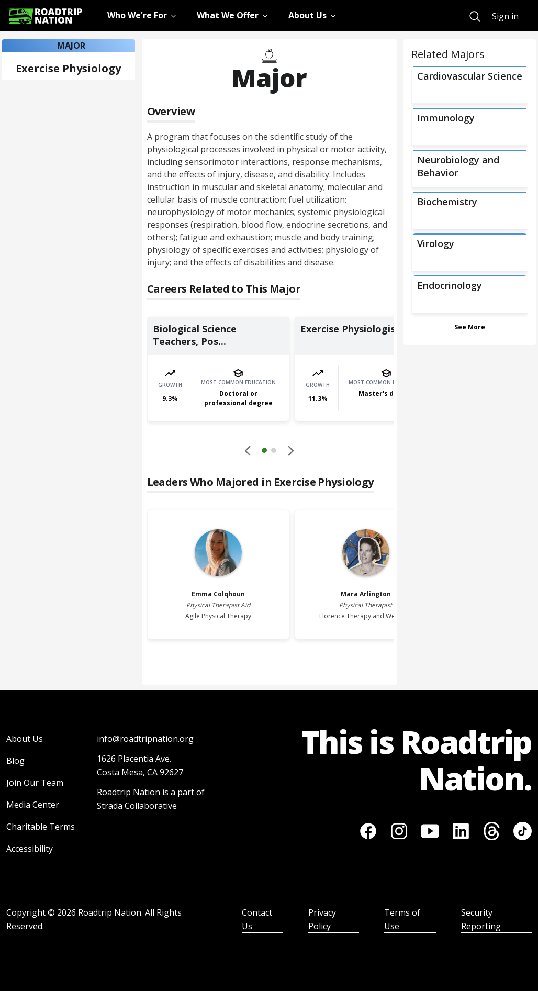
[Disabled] (248, 450)
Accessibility (29, 848)
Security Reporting (481, 919)
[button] (269, 452)
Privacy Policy (322, 919)
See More (469, 326)
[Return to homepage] (45, 16)
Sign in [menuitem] (505, 16)
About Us (24, 738)
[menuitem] (474, 16)
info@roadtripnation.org (145, 738)
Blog (15, 760)
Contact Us (257, 919)
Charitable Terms (40, 826)
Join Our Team (34, 782)
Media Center (32, 804)
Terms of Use (402, 919)
